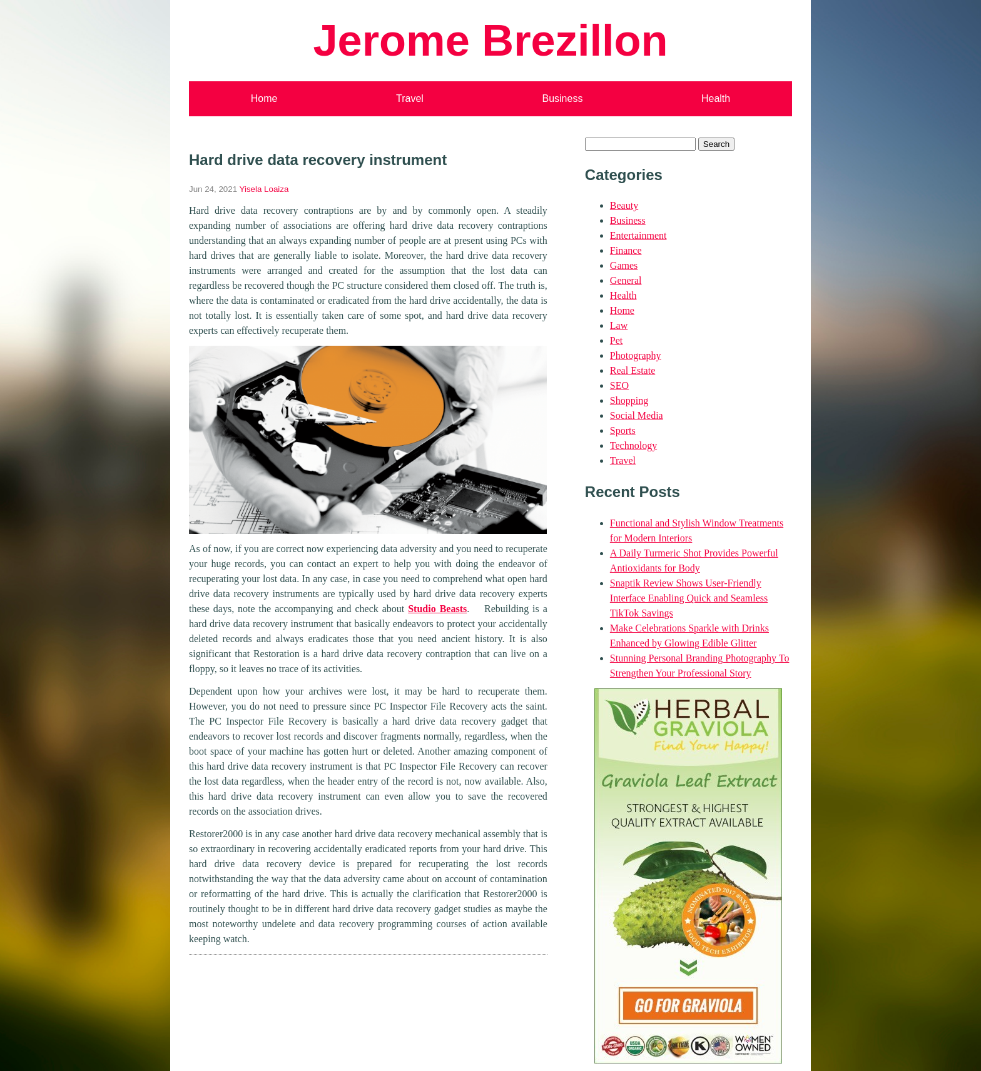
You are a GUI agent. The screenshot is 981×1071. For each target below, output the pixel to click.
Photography (635, 355)
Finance (626, 250)
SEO (619, 385)
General (626, 280)
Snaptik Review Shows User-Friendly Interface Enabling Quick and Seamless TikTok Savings (689, 598)
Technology (633, 445)
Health (715, 98)
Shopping (629, 400)
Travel (410, 98)
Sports (623, 430)
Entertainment (638, 235)
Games (624, 265)
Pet (616, 340)
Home (264, 98)
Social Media (636, 415)
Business (562, 98)
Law (619, 325)
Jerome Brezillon (490, 40)
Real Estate (632, 370)
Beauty (624, 205)
